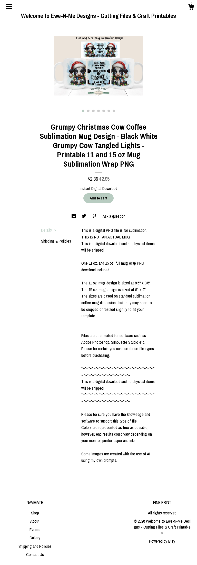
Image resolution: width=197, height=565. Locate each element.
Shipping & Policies (56, 241)
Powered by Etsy (162, 541)
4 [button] (98, 111)
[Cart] (191, 8)
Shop (35, 513)
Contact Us (35, 554)
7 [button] (114, 111)
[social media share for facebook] (74, 216)
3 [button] (93, 111)
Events (34, 529)
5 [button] (103, 111)
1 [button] (83, 111)
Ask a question (114, 216)
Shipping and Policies (35, 546)
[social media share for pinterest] (94, 216)
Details (48, 230)
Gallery (34, 538)
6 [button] (108, 111)
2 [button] (88, 111)
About (35, 521)
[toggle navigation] (9, 6)
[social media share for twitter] (84, 216)
